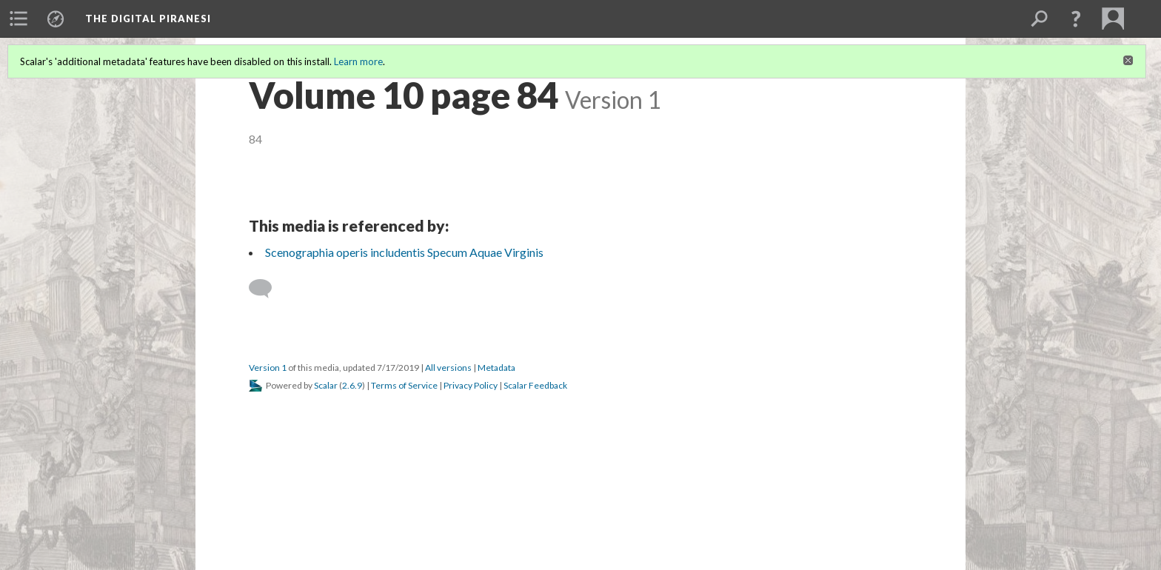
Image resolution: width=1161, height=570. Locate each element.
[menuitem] (18, 18)
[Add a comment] (267, 288)
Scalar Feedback (535, 385)
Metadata (496, 367)
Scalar (326, 385)
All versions (448, 367)
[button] (1075, 18)
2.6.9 (352, 385)
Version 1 (268, 367)
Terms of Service (404, 385)
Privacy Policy (471, 385)
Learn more (358, 61)
